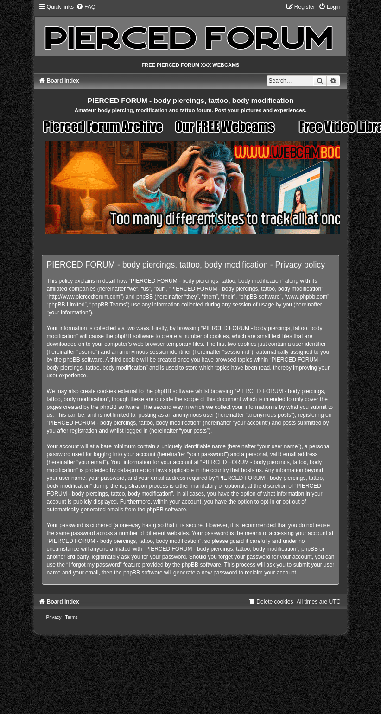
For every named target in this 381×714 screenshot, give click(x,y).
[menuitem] (85, 7)
